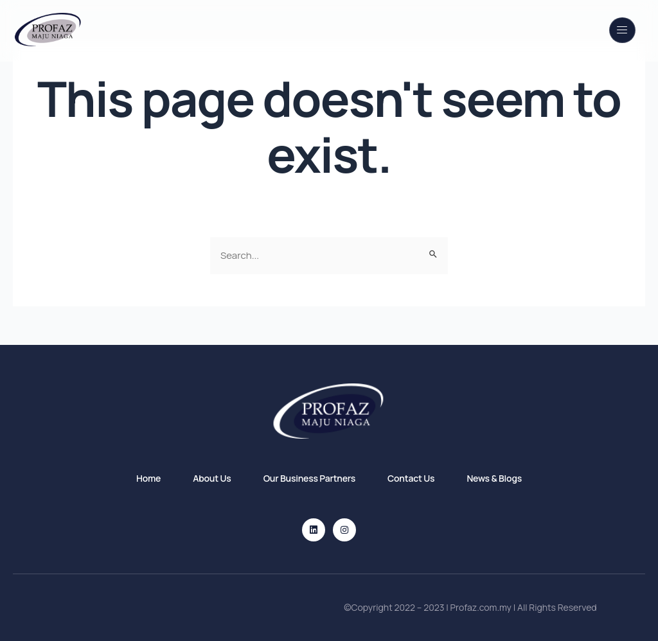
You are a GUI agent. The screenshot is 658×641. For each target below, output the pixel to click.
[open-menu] (622, 30)
